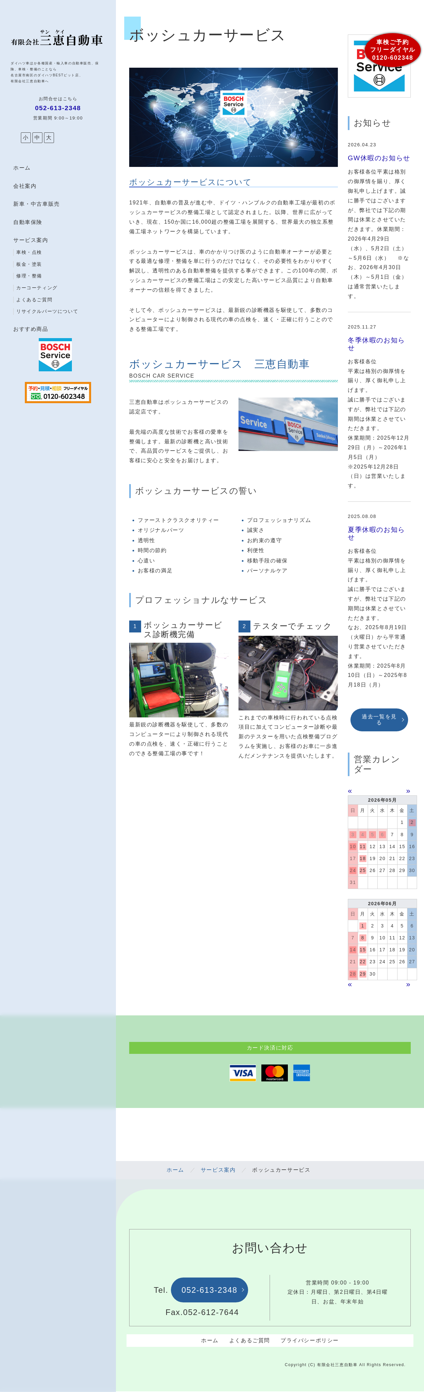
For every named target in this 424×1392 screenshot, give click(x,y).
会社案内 (24, 186)
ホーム (22, 168)
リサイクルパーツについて (47, 311)
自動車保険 (27, 222)
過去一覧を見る (379, 719)
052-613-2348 (210, 1289)
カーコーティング (37, 287)
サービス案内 (30, 240)
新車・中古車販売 (36, 204)
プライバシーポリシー (310, 1340)
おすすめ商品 (30, 329)
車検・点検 (29, 252)
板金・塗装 (29, 264)
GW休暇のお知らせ (379, 158)
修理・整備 (29, 275)
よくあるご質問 (34, 299)
